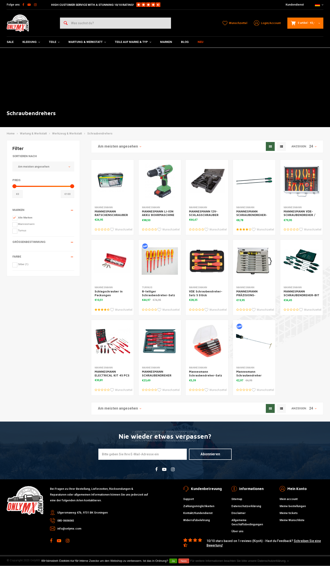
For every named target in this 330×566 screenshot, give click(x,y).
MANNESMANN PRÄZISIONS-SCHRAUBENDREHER (251, 295)
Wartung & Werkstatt (87, 42)
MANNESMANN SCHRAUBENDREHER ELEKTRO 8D (156, 375)
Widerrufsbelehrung (196, 520)
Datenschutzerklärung (246, 506)
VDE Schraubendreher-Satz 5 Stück (205, 293)
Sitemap (236, 499)
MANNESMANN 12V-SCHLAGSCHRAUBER (204, 213)
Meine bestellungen (293, 506)
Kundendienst (295, 4)
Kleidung (31, 42)
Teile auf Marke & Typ (133, 42)
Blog (185, 42)
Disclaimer (238, 513)
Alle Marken (25, 217)
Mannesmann (26, 224)
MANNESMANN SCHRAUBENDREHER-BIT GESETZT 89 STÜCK (301, 295)
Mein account (289, 499)
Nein (184, 561)
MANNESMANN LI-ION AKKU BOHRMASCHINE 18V (158, 215)
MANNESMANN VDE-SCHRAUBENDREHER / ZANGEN (299, 215)
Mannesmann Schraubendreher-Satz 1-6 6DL (205, 375)
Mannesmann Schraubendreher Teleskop (249, 375)
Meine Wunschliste (292, 520)
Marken (166, 42)
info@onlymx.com (69, 528)
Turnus (22, 230)
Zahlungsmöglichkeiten (198, 506)
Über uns (237, 531)
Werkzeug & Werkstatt (67, 133)
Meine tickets (289, 513)
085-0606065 (65, 520)
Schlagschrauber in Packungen (109, 293)
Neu (200, 42)
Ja (173, 561)
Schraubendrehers (99, 133)
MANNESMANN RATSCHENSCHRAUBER (111, 213)
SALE (10, 42)
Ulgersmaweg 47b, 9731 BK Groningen (82, 512)
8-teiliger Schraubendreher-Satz (158, 293)
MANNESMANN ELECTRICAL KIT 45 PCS (112, 373)
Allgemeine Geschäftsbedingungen (247, 522)
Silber (23, 264)
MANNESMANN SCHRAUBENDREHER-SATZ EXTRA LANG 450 (253, 215)
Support (188, 499)
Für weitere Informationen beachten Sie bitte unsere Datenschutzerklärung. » (239, 560)
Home (11, 133)
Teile (54, 42)
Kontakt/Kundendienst (198, 513)
